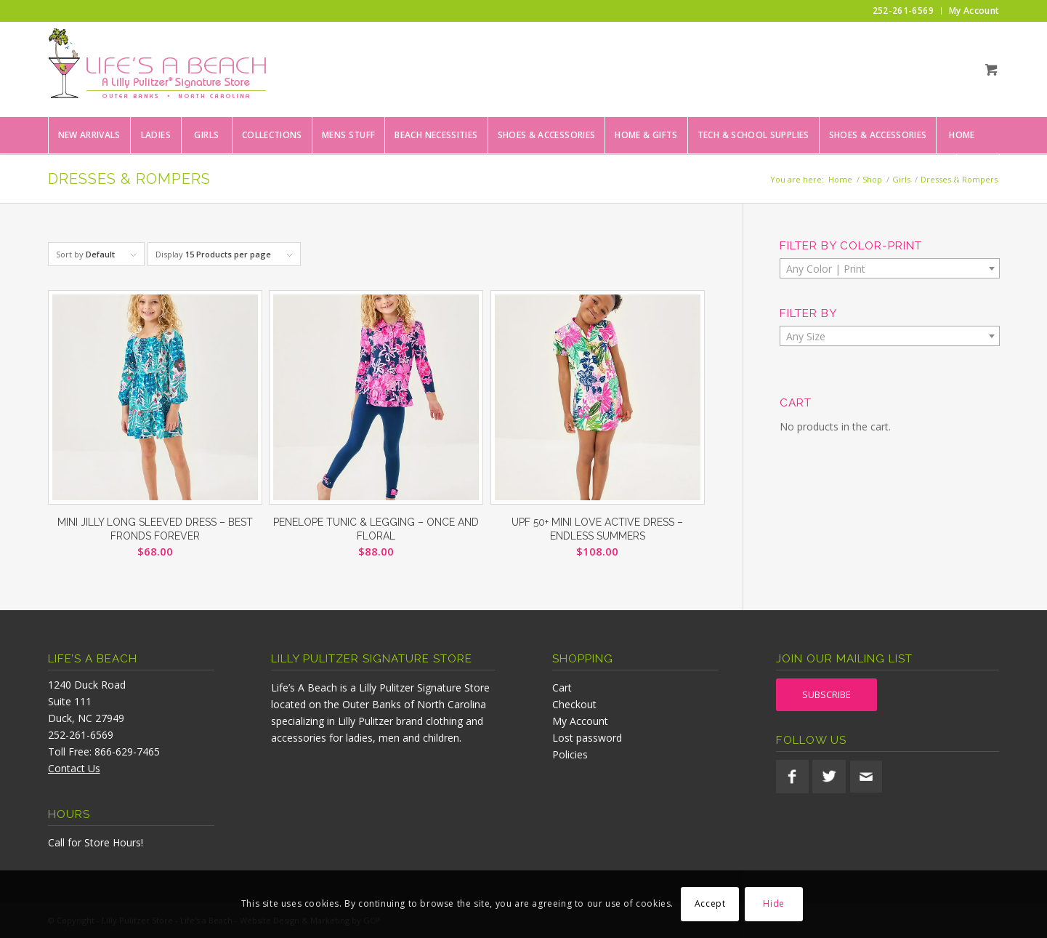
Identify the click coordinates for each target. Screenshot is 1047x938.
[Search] (978, 171)
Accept (710, 903)
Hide (773, 903)
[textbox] (889, 269)
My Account (580, 721)
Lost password (587, 738)
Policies (570, 754)
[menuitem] (903, 11)
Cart (562, 687)
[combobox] (890, 268)
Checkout (574, 704)
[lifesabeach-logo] (157, 69)
